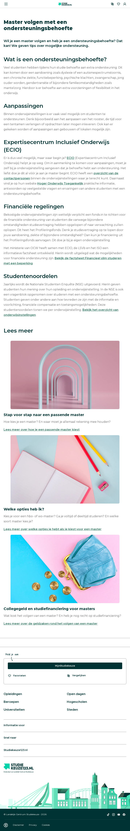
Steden (72, 709)
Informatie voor (14, 725)
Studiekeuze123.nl (16, 750)
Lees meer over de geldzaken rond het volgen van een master (51, 623)
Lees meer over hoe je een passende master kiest (42, 429)
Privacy (33, 825)
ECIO (70, 158)
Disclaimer (19, 825)
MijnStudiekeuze (65, 665)
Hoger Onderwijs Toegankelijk (60, 183)
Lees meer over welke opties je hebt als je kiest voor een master (52, 529)
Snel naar (10, 737)
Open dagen (76, 694)
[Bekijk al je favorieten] (17, 675)
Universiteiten (14, 709)
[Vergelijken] (112, 4)
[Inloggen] (124, 4)
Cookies (46, 825)
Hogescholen (77, 702)
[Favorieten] (118, 4)
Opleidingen (13, 694)
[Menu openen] (6, 4)
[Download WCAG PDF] (6, 825)
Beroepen (11, 702)
